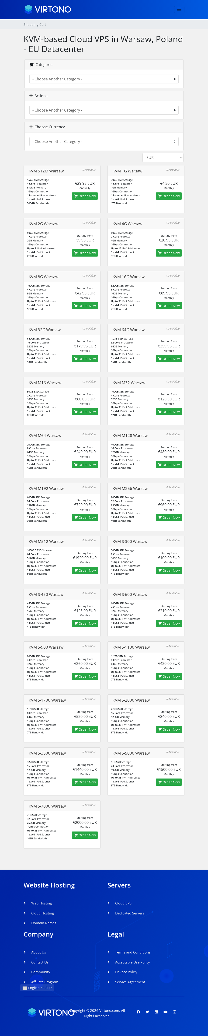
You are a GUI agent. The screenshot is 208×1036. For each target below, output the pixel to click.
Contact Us (36, 962)
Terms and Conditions (128, 952)
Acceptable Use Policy (128, 962)
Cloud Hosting (39, 913)
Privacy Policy (122, 972)
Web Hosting (38, 903)
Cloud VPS (119, 903)
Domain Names (40, 923)
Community (37, 972)
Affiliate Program (41, 982)
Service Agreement (126, 982)
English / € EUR (37, 988)
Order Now (85, 196)
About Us (35, 952)
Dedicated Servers (125, 913)
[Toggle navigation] (179, 9)
